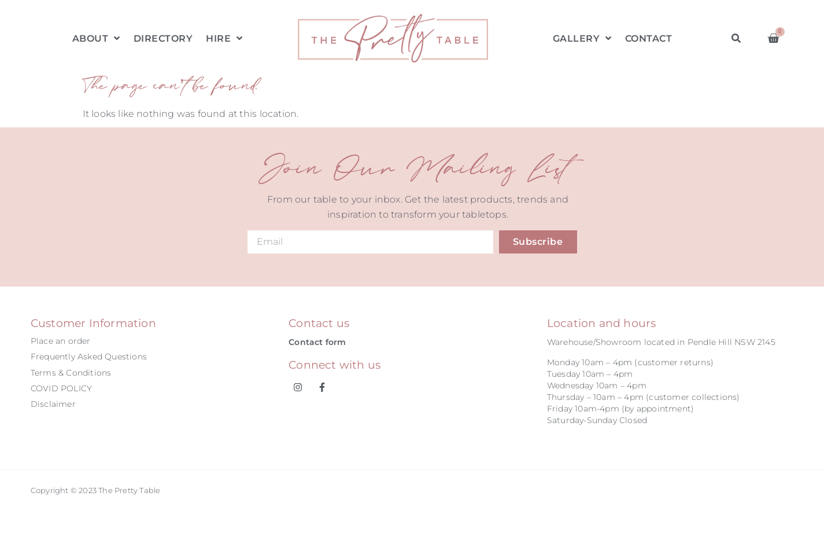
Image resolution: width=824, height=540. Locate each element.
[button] (736, 38)
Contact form (317, 342)
